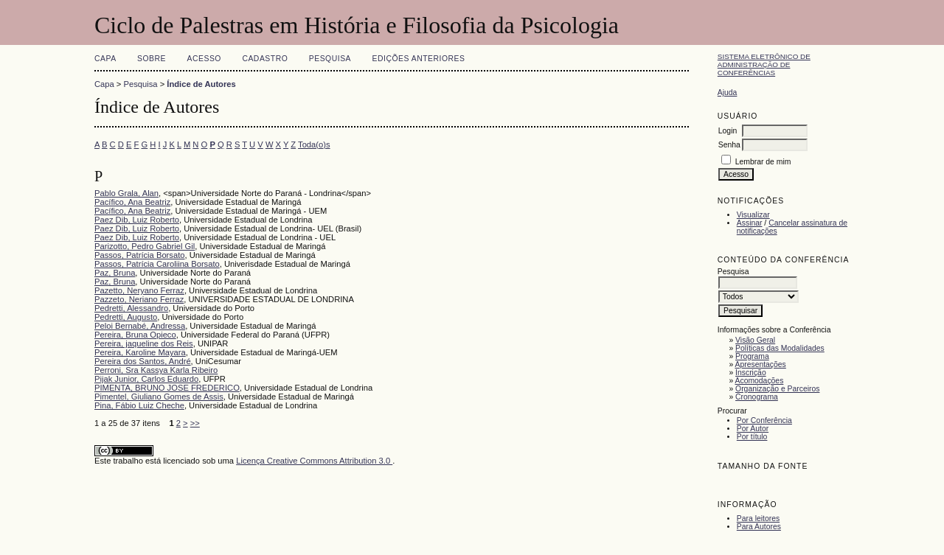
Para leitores (758, 518)
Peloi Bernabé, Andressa (139, 325)
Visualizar (753, 215)
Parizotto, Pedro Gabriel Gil (144, 246)
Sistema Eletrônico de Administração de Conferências (764, 64)
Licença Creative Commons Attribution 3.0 (314, 460)
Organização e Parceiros (777, 389)
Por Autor (752, 429)
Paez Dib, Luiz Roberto (136, 219)
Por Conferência (764, 420)
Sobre (151, 59)
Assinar (750, 223)
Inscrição (750, 373)
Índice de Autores (201, 84)
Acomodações (759, 381)
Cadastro (265, 59)
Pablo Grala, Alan (126, 193)
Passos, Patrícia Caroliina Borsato (157, 263)
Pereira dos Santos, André (142, 361)
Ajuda (728, 92)
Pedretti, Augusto (125, 317)
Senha (729, 145)
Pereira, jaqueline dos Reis (143, 343)
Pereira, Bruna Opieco (135, 334)
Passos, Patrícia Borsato (139, 255)
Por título (752, 437)
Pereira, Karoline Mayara (140, 352)
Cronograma (756, 397)
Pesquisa (330, 59)
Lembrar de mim (763, 162)
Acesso (204, 59)
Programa (752, 356)
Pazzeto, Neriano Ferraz (139, 299)
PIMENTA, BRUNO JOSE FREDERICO (167, 387)
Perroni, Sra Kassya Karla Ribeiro (156, 370)
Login (727, 131)
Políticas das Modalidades (780, 348)
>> (195, 423)
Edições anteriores (418, 59)
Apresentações (760, 364)
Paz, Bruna (114, 272)
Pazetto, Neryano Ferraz (139, 290)
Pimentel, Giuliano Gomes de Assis (158, 396)
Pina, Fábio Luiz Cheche (139, 405)
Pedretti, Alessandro (131, 308)
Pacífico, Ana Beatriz (132, 202)
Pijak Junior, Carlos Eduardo (146, 378)
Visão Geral (755, 340)
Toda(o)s (314, 144)
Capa (105, 59)
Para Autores (759, 527)
